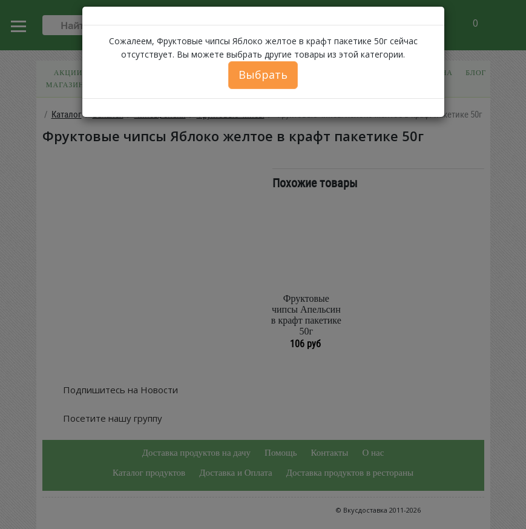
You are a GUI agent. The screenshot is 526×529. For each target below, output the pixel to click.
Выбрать (263, 74)
